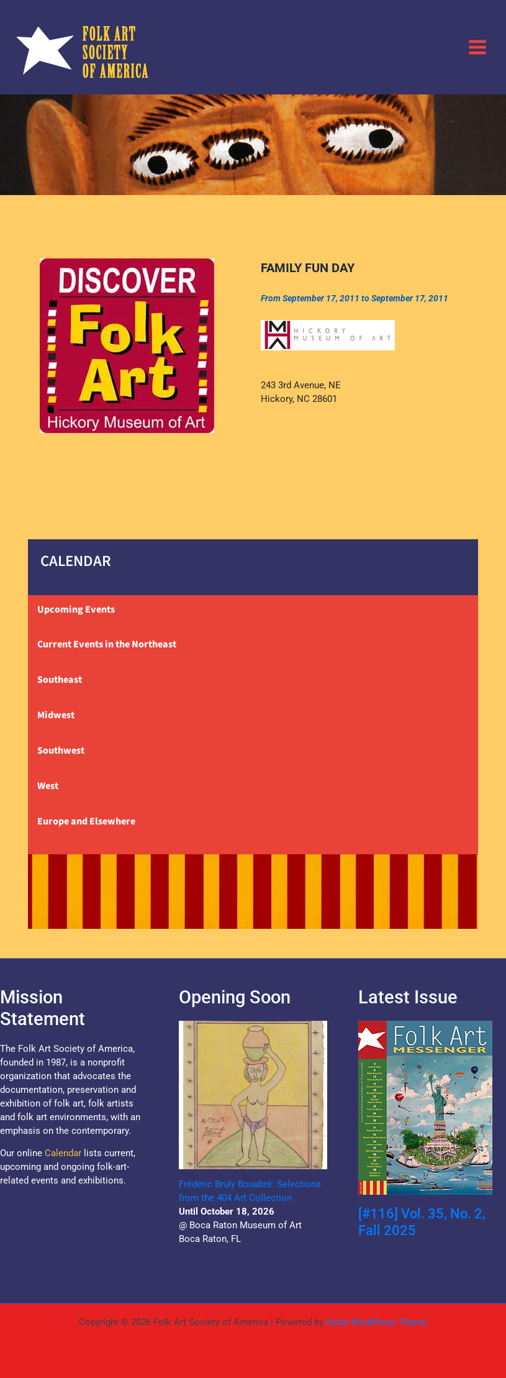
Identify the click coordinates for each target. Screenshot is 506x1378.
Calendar (63, 1153)
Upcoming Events (76, 609)
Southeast (59, 680)
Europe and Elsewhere (86, 821)
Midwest (56, 715)
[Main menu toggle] (477, 46)
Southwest (60, 750)
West (47, 786)
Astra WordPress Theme (376, 1322)
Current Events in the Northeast (106, 644)
